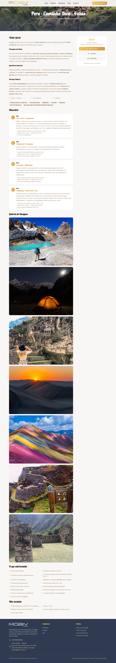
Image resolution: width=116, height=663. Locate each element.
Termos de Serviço (81, 630)
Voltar (5, 9)
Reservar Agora (92, 48)
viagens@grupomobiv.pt (19, 650)
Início (46, 3)
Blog (69, 3)
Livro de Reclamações (82, 633)
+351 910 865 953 (17, 640)
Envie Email (91, 58)
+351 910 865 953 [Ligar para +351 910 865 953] (99, 3)
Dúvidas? (92, 53)
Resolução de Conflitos (82, 635)
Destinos (53, 3)
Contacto (76, 3)
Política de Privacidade (82, 627)
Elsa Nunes (61, 3)
